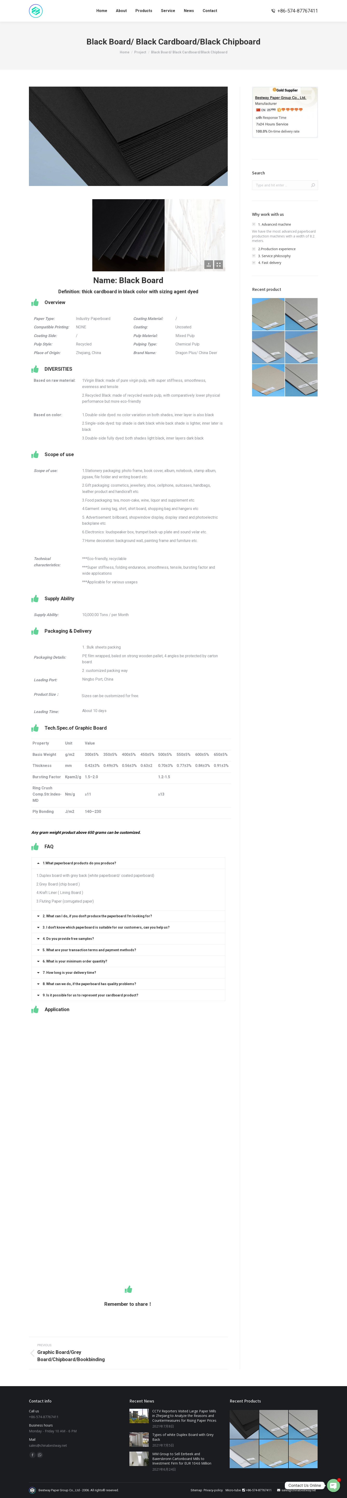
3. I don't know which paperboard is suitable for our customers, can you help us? (106, 927)
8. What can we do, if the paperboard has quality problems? (89, 984)
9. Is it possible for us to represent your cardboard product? (90, 995)
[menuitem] (101, 10)
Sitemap (196, 1490)
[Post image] (139, 1416)
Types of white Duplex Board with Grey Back (183, 1437)
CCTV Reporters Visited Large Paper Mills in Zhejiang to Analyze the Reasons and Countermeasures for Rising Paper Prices (184, 1416)
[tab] (128, 863)
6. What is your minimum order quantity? (75, 961)
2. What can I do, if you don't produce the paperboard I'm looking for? (97, 916)
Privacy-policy (213, 1490)
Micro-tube (233, 1490)
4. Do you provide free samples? (68, 938)
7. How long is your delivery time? (69, 972)
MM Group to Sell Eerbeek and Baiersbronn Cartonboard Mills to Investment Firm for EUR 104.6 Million (181, 1459)
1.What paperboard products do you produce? (79, 863)
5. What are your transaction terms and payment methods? (89, 950)
